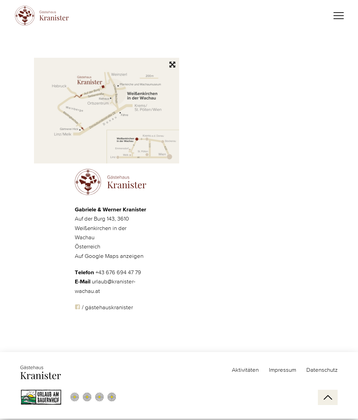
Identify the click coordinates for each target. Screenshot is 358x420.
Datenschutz (322, 370)
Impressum (282, 370)
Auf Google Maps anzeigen (109, 261)
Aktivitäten (245, 370)
